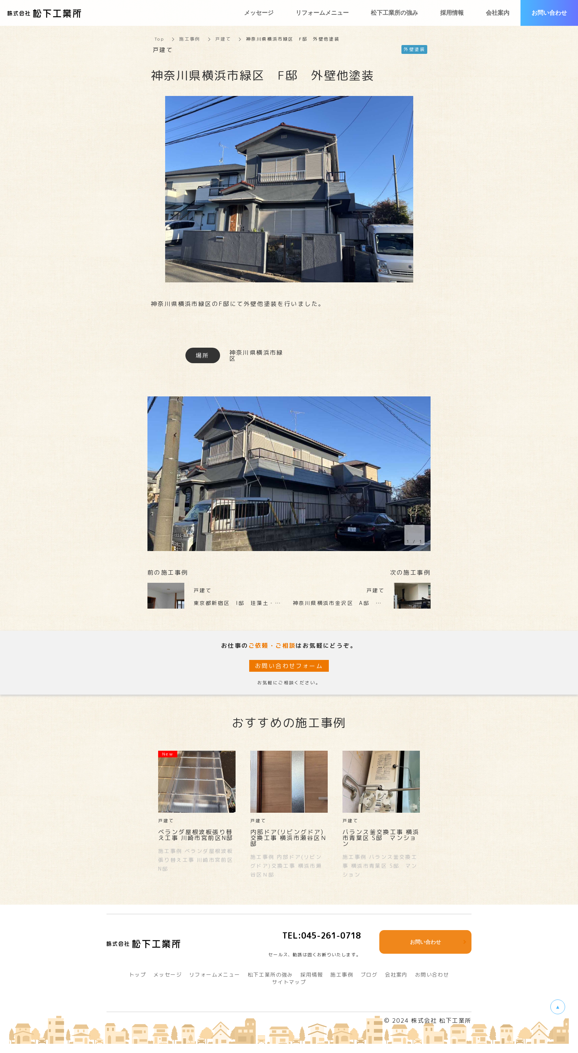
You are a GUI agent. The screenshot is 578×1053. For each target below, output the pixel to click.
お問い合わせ (432, 974)
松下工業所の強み (270, 974)
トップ (137, 974)
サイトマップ (289, 981)
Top (159, 39)
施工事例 (190, 39)
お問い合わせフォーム (289, 666)
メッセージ (167, 974)
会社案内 (396, 974)
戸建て (223, 39)
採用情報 (311, 974)
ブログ (369, 974)
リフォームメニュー (214, 974)
